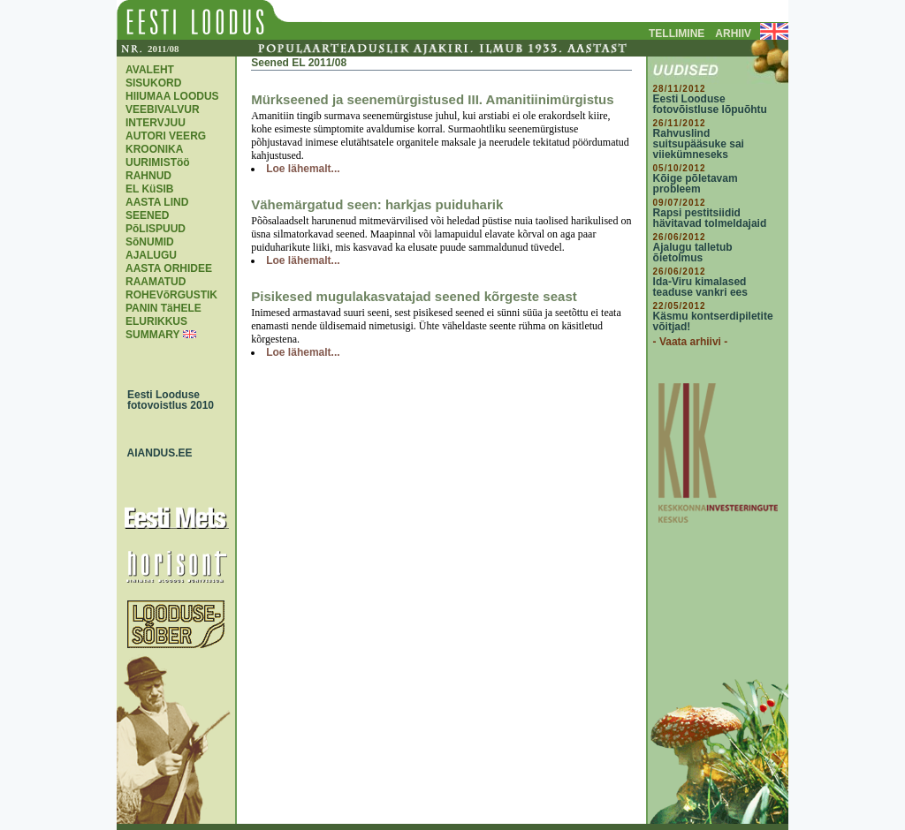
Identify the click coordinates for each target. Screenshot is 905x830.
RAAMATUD (155, 281)
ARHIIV (733, 33)
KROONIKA (154, 149)
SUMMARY (152, 334)
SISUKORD (153, 83)
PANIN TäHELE (163, 308)
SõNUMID (149, 242)
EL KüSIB (149, 189)
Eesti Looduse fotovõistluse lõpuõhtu (710, 104)
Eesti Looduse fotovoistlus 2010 (166, 400)
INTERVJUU (155, 123)
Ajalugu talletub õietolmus (693, 252)
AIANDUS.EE (155, 453)
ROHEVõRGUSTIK (171, 295)
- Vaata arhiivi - (690, 342)
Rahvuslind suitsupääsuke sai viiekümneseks (698, 144)
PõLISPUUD (155, 229)
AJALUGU (151, 255)
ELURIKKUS (156, 321)
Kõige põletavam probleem (695, 183)
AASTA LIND (156, 202)
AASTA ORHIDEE (168, 268)
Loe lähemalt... (302, 168)
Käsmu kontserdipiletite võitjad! (713, 321)
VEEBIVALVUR (162, 109)
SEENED (147, 215)
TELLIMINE (676, 33)
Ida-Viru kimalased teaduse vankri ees (700, 286)
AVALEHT (149, 70)
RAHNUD (148, 176)
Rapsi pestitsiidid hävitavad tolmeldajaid (710, 218)
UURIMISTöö (157, 162)
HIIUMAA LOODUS (172, 96)
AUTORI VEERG (165, 136)
